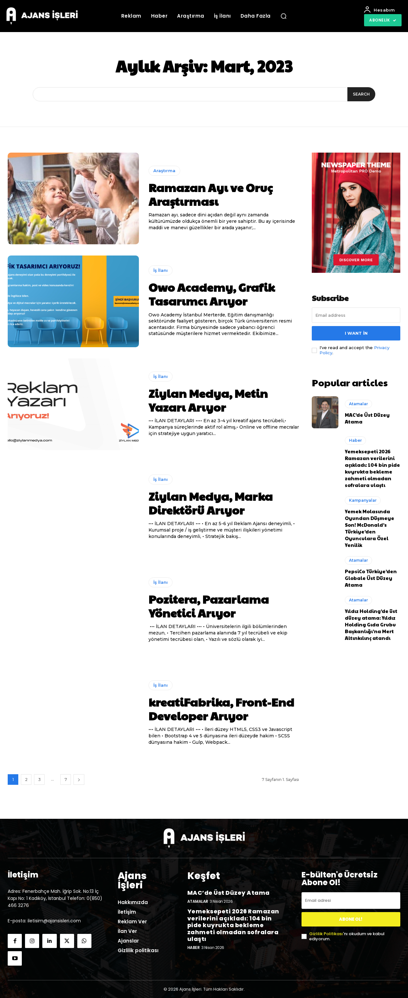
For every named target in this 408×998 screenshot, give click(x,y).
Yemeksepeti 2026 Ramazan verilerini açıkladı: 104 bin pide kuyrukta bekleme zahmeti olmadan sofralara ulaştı (372, 466)
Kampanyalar (363, 498)
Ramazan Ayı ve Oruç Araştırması (211, 194)
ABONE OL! (350, 919)
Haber (355, 438)
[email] (356, 315)
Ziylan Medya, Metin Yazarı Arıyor (208, 400)
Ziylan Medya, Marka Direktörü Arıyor (211, 503)
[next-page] (78, 779)
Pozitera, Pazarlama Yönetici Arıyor (209, 606)
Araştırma (164, 170)
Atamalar (358, 401)
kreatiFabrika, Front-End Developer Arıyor (221, 709)
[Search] (359, 94)
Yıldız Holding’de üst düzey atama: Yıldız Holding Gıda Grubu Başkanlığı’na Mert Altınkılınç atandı (371, 622)
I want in (356, 333)
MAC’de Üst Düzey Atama (228, 891)
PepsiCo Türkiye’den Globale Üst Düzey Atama (371, 576)
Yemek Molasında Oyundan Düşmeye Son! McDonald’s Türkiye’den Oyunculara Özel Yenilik (369, 526)
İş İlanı (160, 270)
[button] (283, 16)
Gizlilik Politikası (326, 934)
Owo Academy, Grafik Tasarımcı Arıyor (212, 294)
